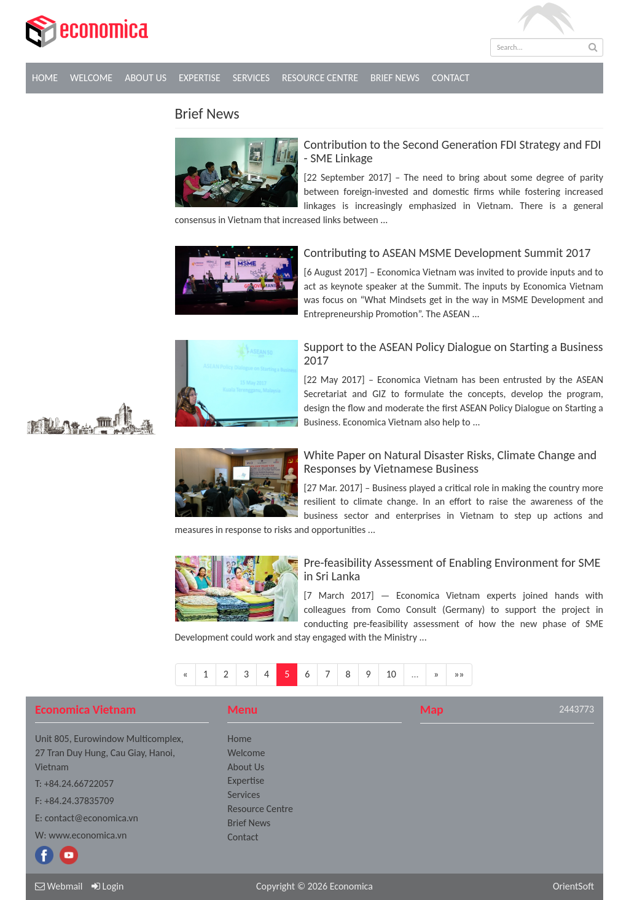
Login (107, 886)
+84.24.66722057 (79, 783)
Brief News (395, 78)
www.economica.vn (88, 835)
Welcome (91, 78)
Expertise (200, 78)
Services (251, 78)
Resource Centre (320, 78)
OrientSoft (573, 886)
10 (391, 674)
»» (459, 674)
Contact (450, 78)
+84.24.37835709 (79, 801)
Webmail (58, 886)
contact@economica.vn (91, 818)
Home (45, 78)
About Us (145, 78)
